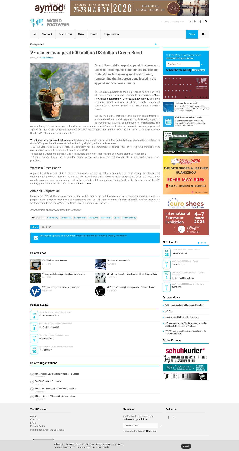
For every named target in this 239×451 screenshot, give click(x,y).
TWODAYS (176, 287)
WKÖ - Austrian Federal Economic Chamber (184, 305)
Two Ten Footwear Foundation (48, 381)
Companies (66, 218)
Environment (80, 218)
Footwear (93, 218)
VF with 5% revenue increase (54, 261)
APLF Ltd (169, 311)
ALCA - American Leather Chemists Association (56, 389)
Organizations (111, 34)
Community (52, 218)
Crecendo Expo (178, 264)
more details (103, 447)
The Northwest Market (49, 327)
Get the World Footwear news (138, 416)
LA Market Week (46, 338)
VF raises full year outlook (118, 261)
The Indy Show (45, 350)
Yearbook (47, 34)
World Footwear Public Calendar (189, 117)
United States (47, 58)
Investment (106, 218)
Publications (65, 34)
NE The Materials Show (49, 315)
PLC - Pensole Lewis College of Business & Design (57, 374)
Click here (179, 121)
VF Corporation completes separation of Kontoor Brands (131, 287)
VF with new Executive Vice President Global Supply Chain (132, 274)
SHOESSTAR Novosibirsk (183, 278)
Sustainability (129, 218)
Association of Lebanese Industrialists (182, 317)
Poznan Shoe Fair (179, 253)
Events (94, 34)
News (81, 34)
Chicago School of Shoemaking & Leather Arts (55, 396)
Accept (186, 446)
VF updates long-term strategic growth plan (61, 287)
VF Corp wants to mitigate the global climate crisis (64, 274)
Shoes (117, 218)
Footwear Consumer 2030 (186, 103)
